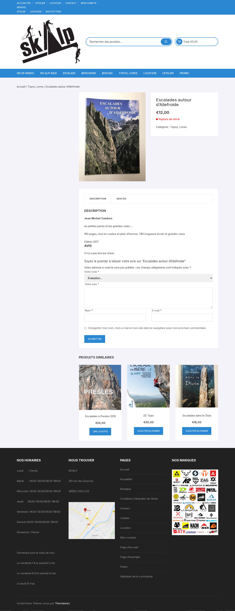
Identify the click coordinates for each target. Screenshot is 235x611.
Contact (71, 3)
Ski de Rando (25, 73)
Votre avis (92, 284)
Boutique (125, 489)
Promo (184, 73)
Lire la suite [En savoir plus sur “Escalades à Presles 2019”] (100, 431)
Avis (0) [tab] (122, 198)
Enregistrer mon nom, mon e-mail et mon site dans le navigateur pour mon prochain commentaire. (147, 328)
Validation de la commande (136, 576)
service (21, 7)
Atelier (21, 11)
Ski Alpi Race (48, 73)
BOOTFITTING (53, 11)
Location (55, 3)
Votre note (91, 272)
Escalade (69, 73)
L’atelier (40, 3)
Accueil (21, 86)
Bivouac (107, 73)
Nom (89, 310)
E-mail (156, 310)
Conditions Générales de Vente (139, 498)
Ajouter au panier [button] (148, 431)
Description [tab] (98, 198)
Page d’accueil (129, 547)
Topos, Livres (128, 73)
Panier (124, 567)
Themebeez (62, 603)
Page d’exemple (130, 557)
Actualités (24, 3)
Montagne (88, 73)
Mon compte (88, 3)
